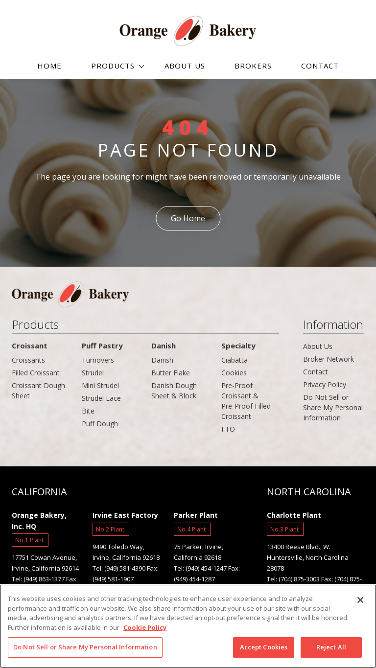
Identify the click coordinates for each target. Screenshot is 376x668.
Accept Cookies (264, 647)
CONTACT (320, 65)
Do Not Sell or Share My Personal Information (333, 407)
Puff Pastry (102, 345)
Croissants (28, 360)
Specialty (238, 345)
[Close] (360, 600)
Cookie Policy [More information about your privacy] (144, 627)
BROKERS (253, 65)
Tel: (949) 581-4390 (119, 568)
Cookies (234, 372)
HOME (49, 65)
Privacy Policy (324, 384)
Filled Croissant (36, 372)
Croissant (29, 345)
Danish (163, 345)
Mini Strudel (100, 385)
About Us (317, 346)
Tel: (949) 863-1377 (38, 579)
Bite (88, 410)
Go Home (188, 218)
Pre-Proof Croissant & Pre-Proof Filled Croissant (246, 401)
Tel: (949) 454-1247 (200, 568)
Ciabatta (234, 360)
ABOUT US (184, 65)
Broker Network (328, 359)
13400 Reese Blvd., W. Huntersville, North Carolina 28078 (308, 557)
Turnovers (98, 360)
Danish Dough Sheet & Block (174, 390)
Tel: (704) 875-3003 (293, 579)
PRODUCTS (113, 65)
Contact (315, 371)
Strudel (93, 372)
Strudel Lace (101, 398)
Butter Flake (170, 372)
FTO (228, 429)
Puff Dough (100, 423)
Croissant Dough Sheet (38, 390)
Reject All (331, 647)
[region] (188, 626)
